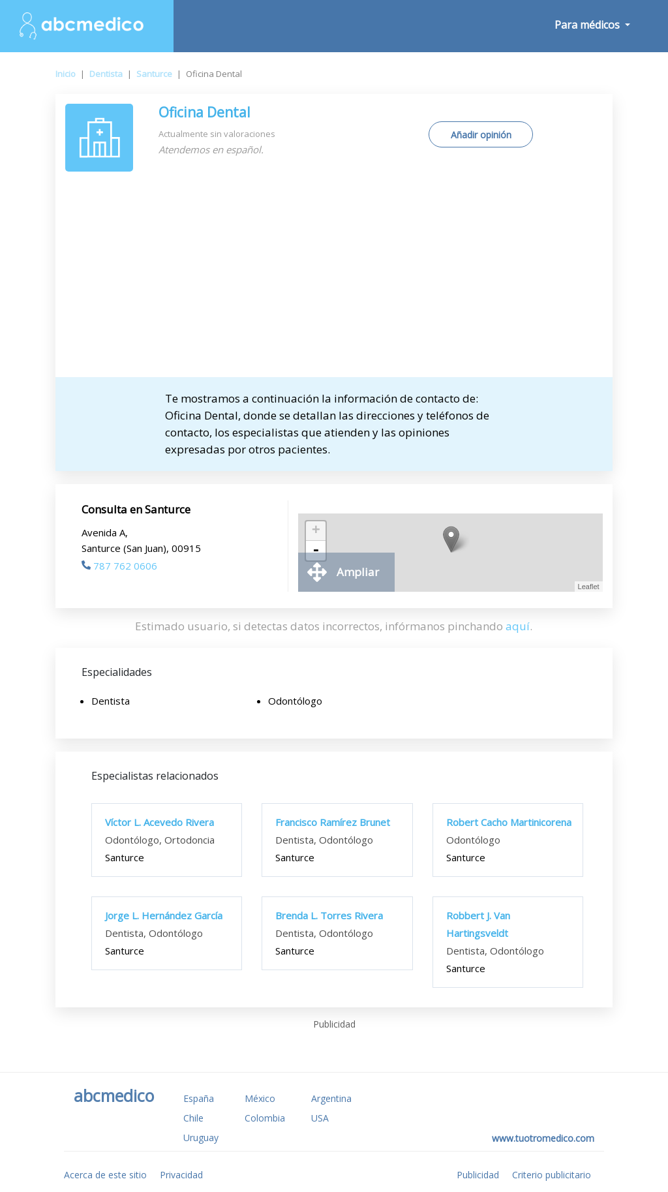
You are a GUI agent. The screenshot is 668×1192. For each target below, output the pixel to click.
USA (320, 1118)
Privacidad (181, 1175)
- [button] (315, 550)
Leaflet (589, 586)
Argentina (331, 1098)
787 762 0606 (119, 565)
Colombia (265, 1118)
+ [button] (316, 531)
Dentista (106, 74)
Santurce (154, 74)
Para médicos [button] (588, 25)
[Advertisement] (333, 279)
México (260, 1098)
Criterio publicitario (551, 1175)
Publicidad (478, 1175)
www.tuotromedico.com (543, 1138)
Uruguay (201, 1137)
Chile (193, 1118)
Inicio (65, 74)
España (198, 1098)
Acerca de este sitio (105, 1175)
